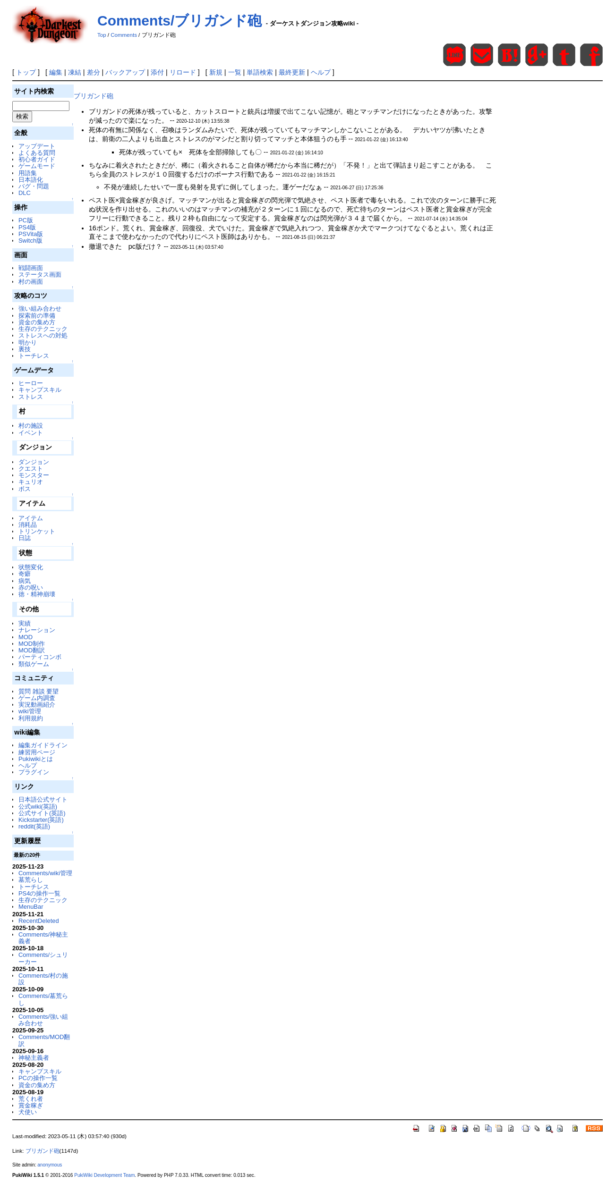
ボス (24, 488)
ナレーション (36, 630)
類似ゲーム (33, 664)
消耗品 (27, 524)
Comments (124, 35)
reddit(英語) (34, 826)
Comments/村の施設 (43, 979)
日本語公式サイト (43, 799)
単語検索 (260, 72)
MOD (25, 637)
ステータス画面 (39, 274)
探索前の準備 (36, 315)
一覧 (234, 72)
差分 (93, 72)
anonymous (49, 1164)
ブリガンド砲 (93, 96)
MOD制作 (31, 643)
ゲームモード (36, 165)
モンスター (33, 475)
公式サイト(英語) (42, 813)
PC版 (25, 220)
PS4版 (27, 227)
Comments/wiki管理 (45, 873)
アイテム (30, 518)
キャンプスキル (39, 389)
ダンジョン (33, 461)
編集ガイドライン (43, 745)
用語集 (27, 173)
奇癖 (24, 573)
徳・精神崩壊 (36, 594)
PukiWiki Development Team (104, 1175)
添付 (157, 72)
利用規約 (30, 718)
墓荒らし (30, 879)
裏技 (24, 349)
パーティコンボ (39, 656)
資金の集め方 (36, 322)
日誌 (24, 537)
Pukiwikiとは (35, 758)
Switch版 (30, 240)
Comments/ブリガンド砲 (179, 20)
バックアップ (125, 72)
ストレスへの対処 (43, 335)
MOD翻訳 (31, 650)
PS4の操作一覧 (39, 893)
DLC (24, 192)
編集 (55, 72)
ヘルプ (321, 72)
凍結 (74, 72)
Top (101, 35)
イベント (30, 432)
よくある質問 (36, 152)
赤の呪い (30, 587)
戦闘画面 (30, 267)
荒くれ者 (30, 1098)
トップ (26, 72)
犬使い (27, 1111)
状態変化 (30, 567)
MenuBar (30, 906)
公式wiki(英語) (37, 806)
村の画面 (30, 281)
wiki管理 (29, 711)
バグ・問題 (33, 186)
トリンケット (36, 531)
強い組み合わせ (39, 308)
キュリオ (30, 481)
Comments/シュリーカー (43, 958)
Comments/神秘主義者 (43, 938)
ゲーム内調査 (36, 697)
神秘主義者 (33, 1057)
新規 (215, 72)
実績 (24, 623)
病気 (24, 580)
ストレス (30, 396)
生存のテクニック (43, 328)
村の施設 (30, 425)
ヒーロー (30, 383)
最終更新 (292, 72)
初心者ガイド (36, 159)
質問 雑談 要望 (38, 691)
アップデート (36, 146)
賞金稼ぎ (30, 1105)
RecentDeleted (38, 920)
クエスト (30, 468)
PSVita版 (30, 233)
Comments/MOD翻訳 (44, 1040)
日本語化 (30, 179)
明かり (27, 342)
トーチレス (33, 355)
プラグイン (33, 772)
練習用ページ (36, 752)
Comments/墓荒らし (43, 999)
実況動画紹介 (36, 704)
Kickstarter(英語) (41, 819)
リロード (183, 72)
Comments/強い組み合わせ (43, 1020)
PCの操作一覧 (38, 1078)
